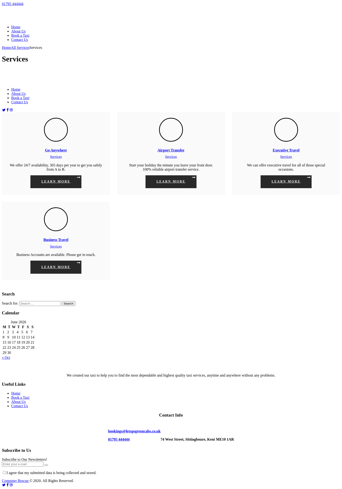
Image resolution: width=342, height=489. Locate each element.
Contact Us (19, 406)
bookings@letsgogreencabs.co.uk (134, 431)
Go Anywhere (56, 150)
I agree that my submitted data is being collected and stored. (49, 473)
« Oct (6, 358)
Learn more (55, 181)
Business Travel (56, 240)
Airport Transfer (170, 150)
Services (56, 156)
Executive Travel (286, 150)
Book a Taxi (20, 397)
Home (6, 48)
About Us (18, 402)
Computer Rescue (15, 481)
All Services (20, 48)
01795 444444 (12, 4)
